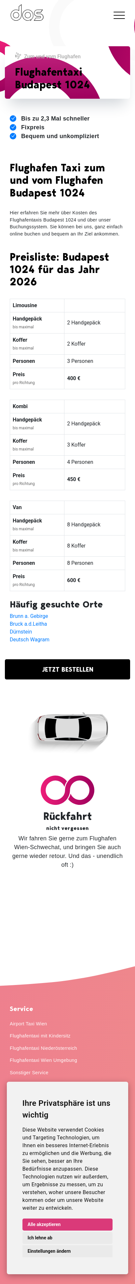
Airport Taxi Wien (28, 1023)
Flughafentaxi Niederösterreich (43, 1048)
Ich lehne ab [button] (40, 1237)
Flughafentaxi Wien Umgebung (43, 1060)
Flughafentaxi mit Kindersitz (40, 1035)
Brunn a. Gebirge (29, 616)
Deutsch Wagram (29, 639)
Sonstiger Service (29, 1072)
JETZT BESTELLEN (67, 669)
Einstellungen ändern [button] (49, 1251)
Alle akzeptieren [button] (44, 1224)
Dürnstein (21, 632)
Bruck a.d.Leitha (28, 624)
